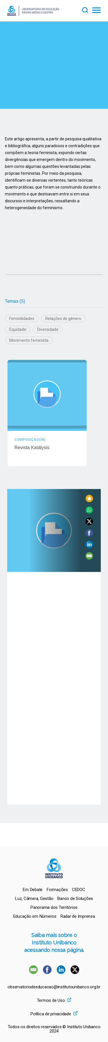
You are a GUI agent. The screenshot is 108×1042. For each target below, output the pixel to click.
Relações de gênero (63, 318)
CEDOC (78, 889)
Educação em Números (34, 916)
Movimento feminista (28, 340)
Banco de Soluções (75, 898)
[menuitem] (33, 889)
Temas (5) (15, 301)
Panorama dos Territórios (54, 907)
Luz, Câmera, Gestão (34, 898)
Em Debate (33, 889)
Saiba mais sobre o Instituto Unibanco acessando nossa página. (54, 942)
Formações (57, 889)
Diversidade (47, 329)
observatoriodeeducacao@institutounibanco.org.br (53, 987)
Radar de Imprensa (77, 916)
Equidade (17, 329)
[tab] (15, 301)
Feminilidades (21, 318)
